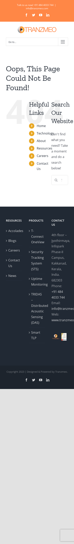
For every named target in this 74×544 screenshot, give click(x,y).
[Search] (56, 180)
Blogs (12, 241)
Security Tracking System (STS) (37, 260)
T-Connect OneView (37, 236)
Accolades (14, 231)
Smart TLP (35, 335)
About (41, 141)
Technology (45, 133)
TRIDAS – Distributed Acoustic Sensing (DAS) (37, 308)
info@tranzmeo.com (37, 8)
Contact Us (14, 263)
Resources (44, 148)
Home (41, 126)
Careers (42, 156)
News (12, 276)
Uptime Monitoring (37, 282)
